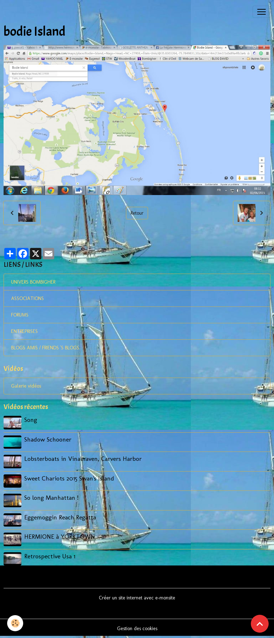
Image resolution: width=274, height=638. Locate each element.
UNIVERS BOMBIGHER (33, 282)
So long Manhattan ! (51, 497)
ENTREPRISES (24, 331)
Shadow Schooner (47, 439)
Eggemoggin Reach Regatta (60, 517)
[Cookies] (15, 623)
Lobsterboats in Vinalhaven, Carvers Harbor (83, 458)
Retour (137, 213)
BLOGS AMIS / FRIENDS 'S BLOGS (45, 348)
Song (30, 419)
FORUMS (20, 315)
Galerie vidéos (26, 386)
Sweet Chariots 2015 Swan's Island (69, 478)
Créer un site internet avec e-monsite (137, 598)
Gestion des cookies (137, 628)
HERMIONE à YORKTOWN (59, 536)
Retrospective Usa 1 (49, 556)
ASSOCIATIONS (27, 298)
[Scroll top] (260, 624)
